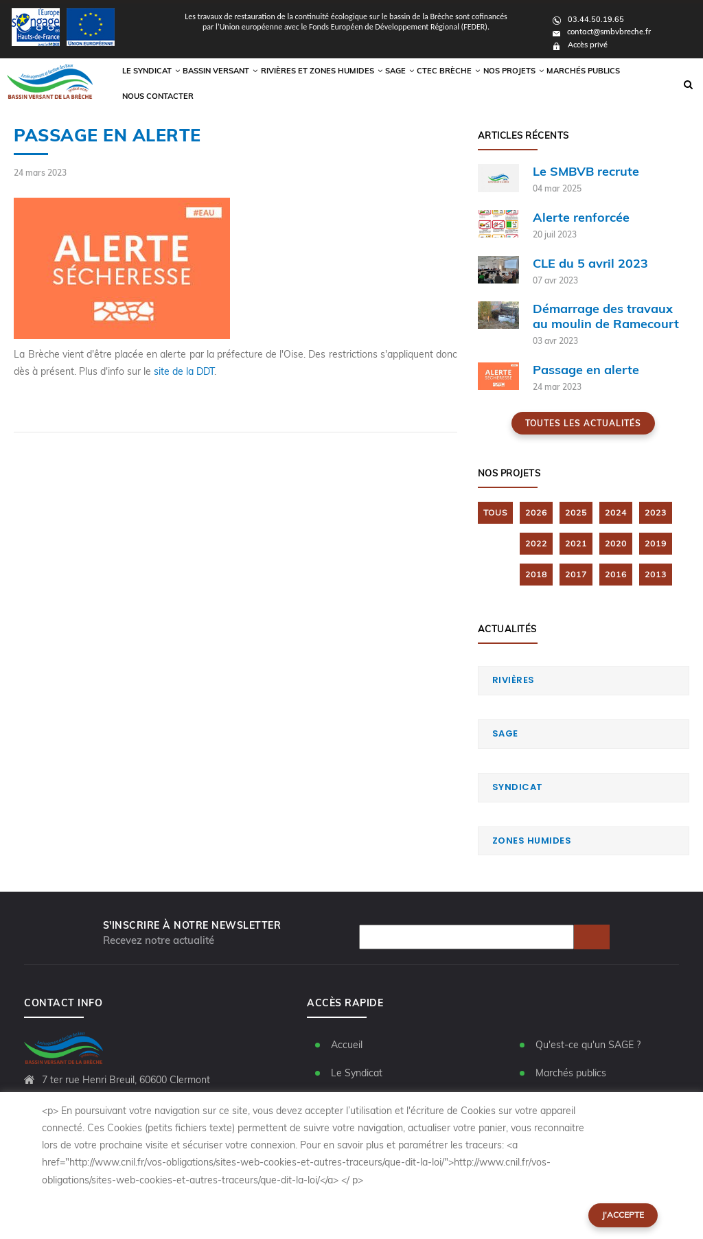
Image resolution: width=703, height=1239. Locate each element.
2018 (536, 574)
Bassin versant (246, 84)
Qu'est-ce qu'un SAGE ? (588, 1045)
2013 (656, 574)
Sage (407, 84)
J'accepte (623, 1214)
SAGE (505, 733)
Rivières (513, 679)
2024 (616, 512)
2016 (616, 574)
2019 (656, 543)
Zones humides (532, 840)
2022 (536, 543)
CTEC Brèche (454, 84)
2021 (576, 543)
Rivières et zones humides (336, 84)
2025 (576, 512)
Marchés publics (578, 84)
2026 (536, 512)
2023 (656, 512)
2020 (616, 543)
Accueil (346, 1045)
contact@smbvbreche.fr (602, 31)
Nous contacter (648, 84)
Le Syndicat (356, 1073)
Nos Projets (513, 84)
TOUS (495, 512)
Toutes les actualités (583, 423)
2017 (576, 574)
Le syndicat (181, 84)
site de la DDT (184, 371)
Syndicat (517, 787)
